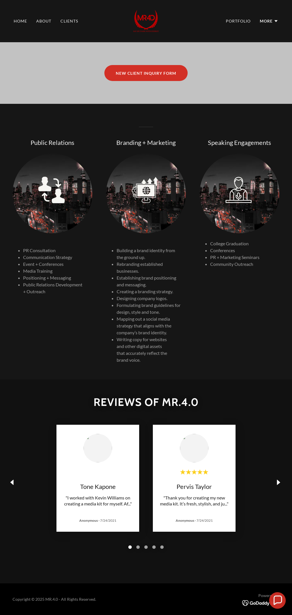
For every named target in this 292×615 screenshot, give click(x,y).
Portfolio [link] (238, 21)
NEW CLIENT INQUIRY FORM (146, 73)
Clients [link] (69, 21)
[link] (146, 20)
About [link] (43, 21)
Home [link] (20, 21)
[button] (269, 21)
